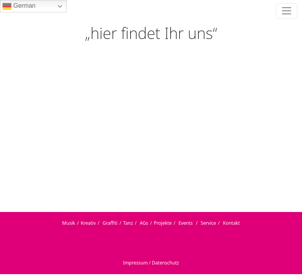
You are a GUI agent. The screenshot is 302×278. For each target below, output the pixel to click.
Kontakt (231, 223)
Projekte (163, 223)
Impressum (135, 262)
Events (185, 223)
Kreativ (88, 223)
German (18, 6)
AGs (144, 223)
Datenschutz (165, 262)
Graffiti (109, 223)
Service (208, 223)
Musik (68, 223)
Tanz (128, 223)
